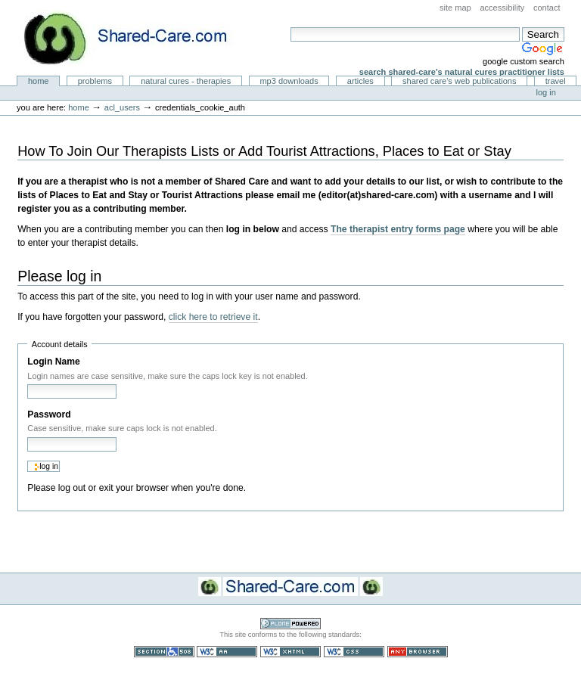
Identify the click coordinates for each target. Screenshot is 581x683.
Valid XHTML (290, 651)
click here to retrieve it (213, 317)
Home (38, 80)
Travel (555, 80)
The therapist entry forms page (398, 229)
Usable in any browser (417, 651)
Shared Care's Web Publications (459, 80)
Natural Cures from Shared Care (137, 38)
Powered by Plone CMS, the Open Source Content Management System (290, 623)
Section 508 (164, 651)
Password (48, 414)
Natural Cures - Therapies (186, 80)
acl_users (122, 107)
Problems (95, 80)
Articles (360, 80)
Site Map (455, 7)
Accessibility (502, 7)
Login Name (53, 361)
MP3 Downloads (288, 80)
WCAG (227, 651)
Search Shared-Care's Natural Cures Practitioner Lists (461, 71)
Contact (547, 7)
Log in (546, 92)
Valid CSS (354, 651)
